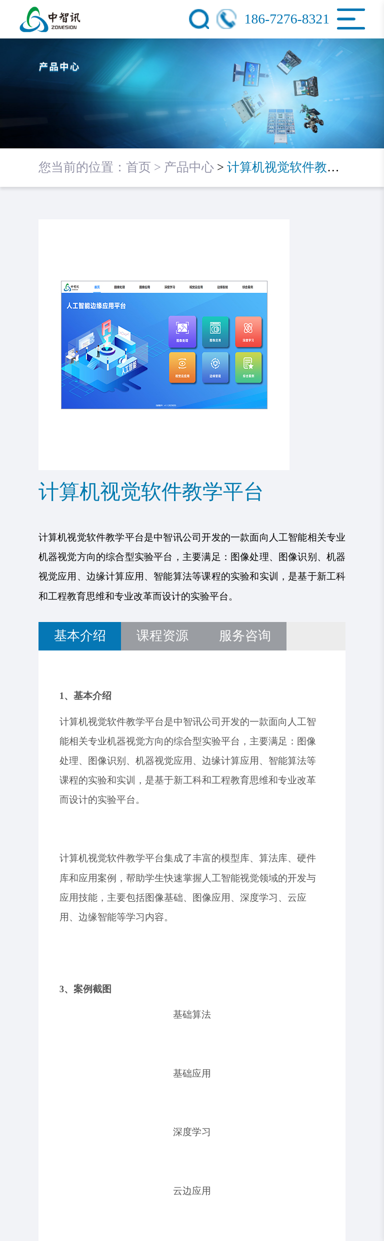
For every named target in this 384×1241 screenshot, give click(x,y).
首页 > (145, 167)
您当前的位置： (82, 167)
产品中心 (189, 167)
